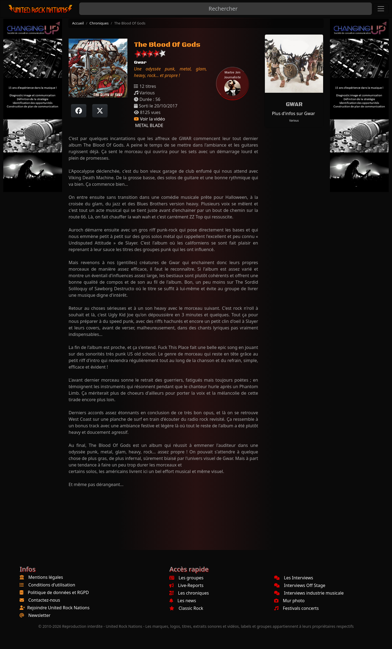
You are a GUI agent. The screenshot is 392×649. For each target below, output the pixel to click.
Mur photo (289, 601)
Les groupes (186, 578)
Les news (182, 601)
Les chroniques (189, 593)
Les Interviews (293, 578)
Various (294, 120)
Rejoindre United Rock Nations (58, 608)
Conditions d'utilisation (51, 585)
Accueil (78, 23)
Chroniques (99, 23)
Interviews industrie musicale (309, 593)
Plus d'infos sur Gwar (293, 113)
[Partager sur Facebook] (79, 111)
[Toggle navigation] (380, 8)
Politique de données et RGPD (58, 592)
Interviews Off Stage (299, 585)
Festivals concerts (296, 608)
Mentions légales (45, 577)
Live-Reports (186, 585)
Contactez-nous (44, 600)
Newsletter (39, 615)
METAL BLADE (148, 125)
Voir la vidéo (149, 119)
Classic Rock (186, 608)
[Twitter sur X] (100, 111)
